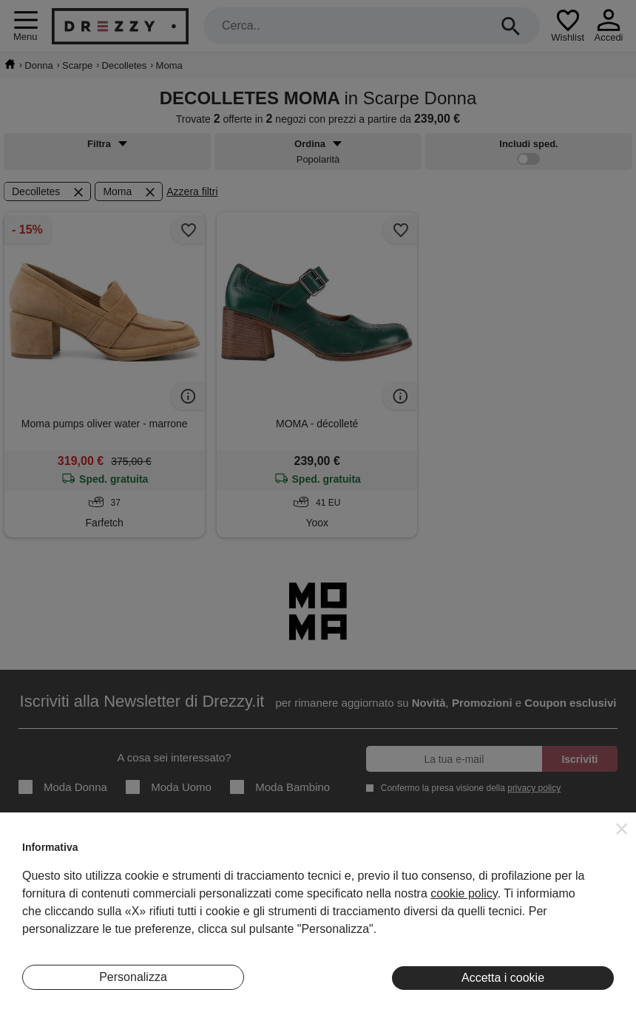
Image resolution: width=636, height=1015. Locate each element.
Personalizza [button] (133, 977)
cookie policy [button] (463, 893)
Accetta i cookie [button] (502, 977)
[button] (622, 828)
